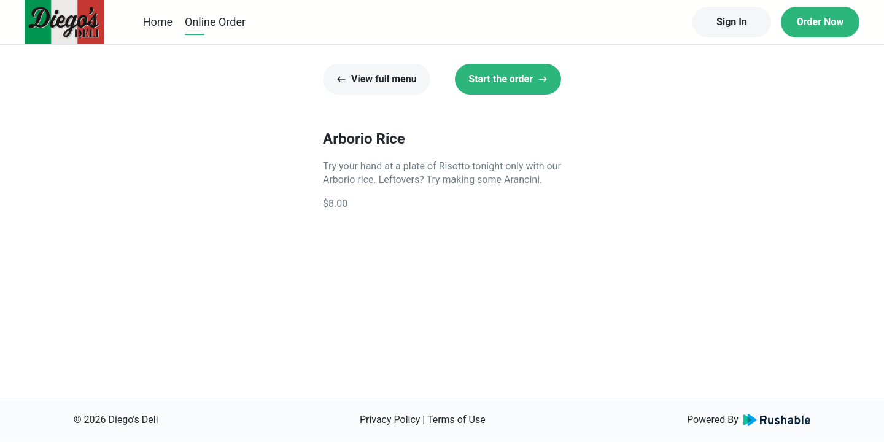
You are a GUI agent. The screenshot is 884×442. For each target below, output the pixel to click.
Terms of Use (456, 419)
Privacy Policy (390, 419)
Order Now (820, 22)
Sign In (731, 22)
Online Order (215, 21)
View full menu (376, 79)
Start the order (508, 79)
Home (158, 21)
